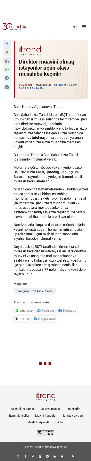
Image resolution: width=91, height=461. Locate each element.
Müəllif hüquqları (46, 415)
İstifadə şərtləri (73, 415)
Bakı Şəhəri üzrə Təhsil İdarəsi (35, 291)
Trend (34, 155)
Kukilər (59, 422)
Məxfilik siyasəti (38, 422)
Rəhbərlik (74, 409)
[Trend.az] (14, 26)
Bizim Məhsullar (18, 415)
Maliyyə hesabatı (51, 409)
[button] (7, 44)
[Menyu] (84, 26)
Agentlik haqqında (23, 409)
